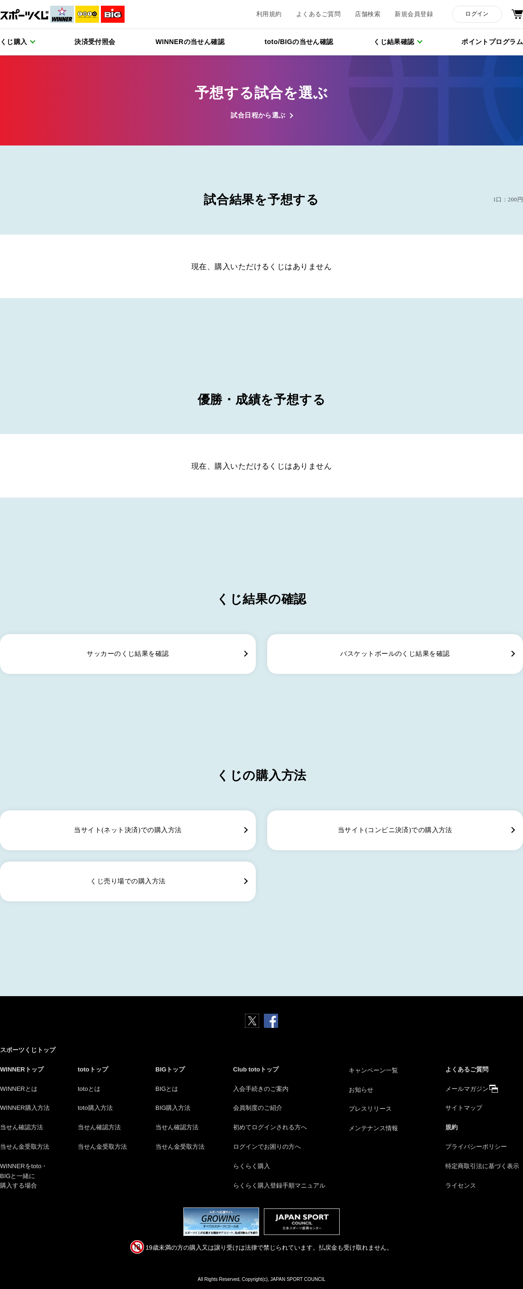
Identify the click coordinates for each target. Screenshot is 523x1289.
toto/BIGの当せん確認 (299, 41)
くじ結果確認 (394, 41)
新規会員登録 (414, 14)
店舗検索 (367, 14)
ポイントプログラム (492, 41)
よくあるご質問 (318, 14)
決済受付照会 (95, 41)
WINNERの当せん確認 (190, 41)
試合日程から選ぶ (258, 115)
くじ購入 (13, 41)
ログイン (476, 13)
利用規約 (269, 14)
